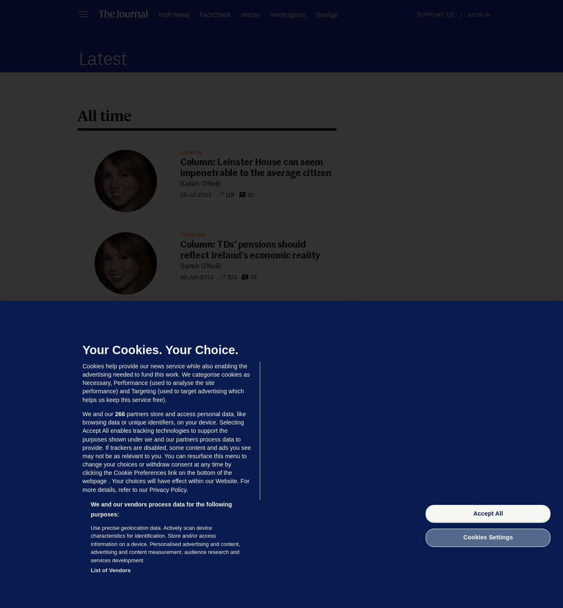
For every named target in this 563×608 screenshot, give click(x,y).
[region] (281, 454)
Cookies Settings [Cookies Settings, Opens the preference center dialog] (488, 537)
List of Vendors (111, 570)
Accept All (488, 513)
